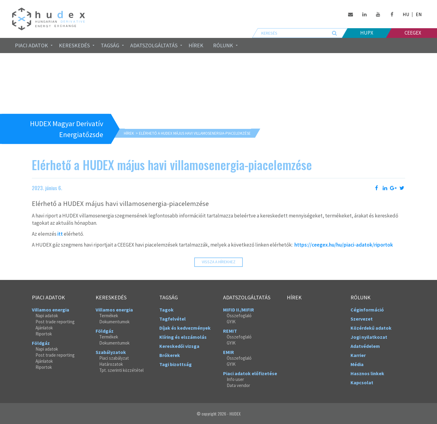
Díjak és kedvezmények (185, 328)
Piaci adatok (31, 45)
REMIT (230, 331)
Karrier (358, 355)
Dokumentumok (114, 322)
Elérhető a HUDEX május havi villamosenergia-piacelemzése (195, 133)
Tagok (166, 310)
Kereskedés (74, 45)
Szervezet (362, 319)
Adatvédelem (365, 346)
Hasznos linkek (367, 373)
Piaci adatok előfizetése (250, 373)
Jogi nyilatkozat (369, 337)
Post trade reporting (55, 322)
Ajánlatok (44, 328)
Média (357, 364)
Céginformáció (367, 310)
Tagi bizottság (175, 364)
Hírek (195, 45)
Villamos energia (50, 310)
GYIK (231, 322)
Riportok (44, 334)
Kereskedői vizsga (179, 346)
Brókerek (169, 355)
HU (406, 14)
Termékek (108, 315)
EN (419, 14)
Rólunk (223, 45)
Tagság (110, 45)
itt (60, 234)
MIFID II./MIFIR (238, 310)
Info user (235, 379)
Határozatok (111, 364)
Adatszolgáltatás (154, 45)
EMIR (228, 352)
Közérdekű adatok (371, 328)
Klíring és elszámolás (183, 337)
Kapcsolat (362, 382)
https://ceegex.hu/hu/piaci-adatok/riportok (343, 244)
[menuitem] (32, 45)
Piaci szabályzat (114, 358)
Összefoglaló (239, 315)
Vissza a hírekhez (218, 261)
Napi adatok (47, 315)
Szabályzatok (111, 352)
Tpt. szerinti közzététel (121, 370)
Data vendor (238, 385)
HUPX (366, 32)
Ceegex (413, 32)
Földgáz (41, 343)
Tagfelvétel (172, 319)
